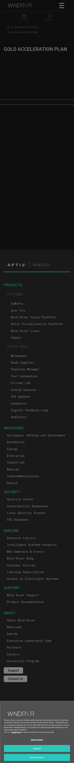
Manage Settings (37, 739)
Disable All (37, 748)
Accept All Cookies (37, 757)
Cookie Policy (16, 732)
